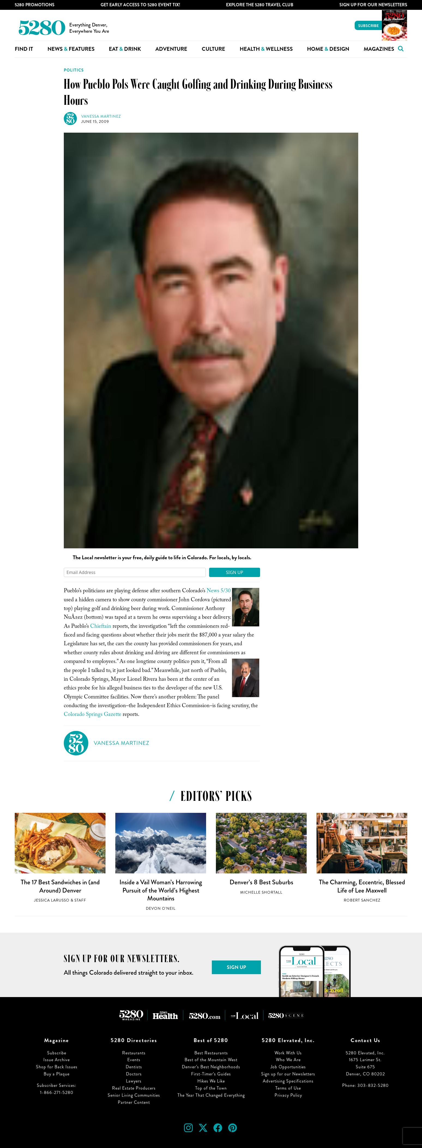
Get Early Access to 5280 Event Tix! (140, 5)
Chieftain (100, 627)
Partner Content (134, 1102)
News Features (71, 49)
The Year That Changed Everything (211, 1095)
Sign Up (234, 572)
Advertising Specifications (288, 1081)
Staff (80, 900)
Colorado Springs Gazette (92, 715)
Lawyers (133, 1081)
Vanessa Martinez (101, 116)
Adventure (171, 49)
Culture (213, 49)
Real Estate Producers (134, 1088)
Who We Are (288, 1060)
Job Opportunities (288, 1067)
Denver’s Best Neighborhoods (211, 1067)
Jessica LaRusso (52, 900)
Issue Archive (56, 1060)
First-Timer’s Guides (211, 1074)
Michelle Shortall (261, 892)
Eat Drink (125, 49)
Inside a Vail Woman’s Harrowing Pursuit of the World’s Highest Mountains (160, 890)
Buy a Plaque (57, 1074)
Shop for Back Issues (56, 1067)
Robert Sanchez (362, 900)
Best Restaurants (211, 1053)
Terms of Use (288, 1088)
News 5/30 (219, 591)
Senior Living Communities (134, 1095)
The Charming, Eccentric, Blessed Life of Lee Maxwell (362, 886)
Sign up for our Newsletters (288, 1074)
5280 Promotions (35, 5)
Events (133, 1060)
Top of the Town (211, 1088)
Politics (74, 70)
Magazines (379, 49)
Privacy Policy (288, 1095)
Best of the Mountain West (211, 1060)
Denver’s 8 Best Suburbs (261, 882)
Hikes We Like (211, 1081)
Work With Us (288, 1053)
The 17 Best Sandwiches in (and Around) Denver (60, 886)
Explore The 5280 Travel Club (259, 5)
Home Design (328, 49)
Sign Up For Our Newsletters (373, 5)
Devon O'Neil (161, 908)
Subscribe (368, 25)
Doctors (134, 1074)
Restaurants (134, 1053)
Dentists (134, 1067)
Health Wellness (266, 49)
